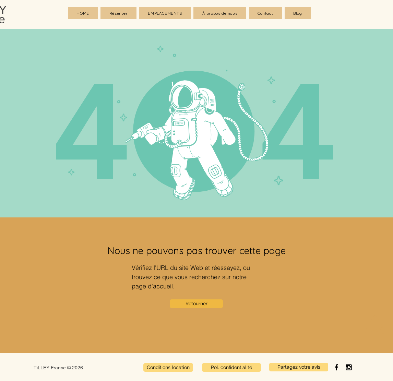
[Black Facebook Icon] (336, 367)
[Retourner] (196, 303)
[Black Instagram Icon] (349, 367)
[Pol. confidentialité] (231, 367)
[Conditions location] (168, 367)
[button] (165, 13)
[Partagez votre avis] (298, 367)
